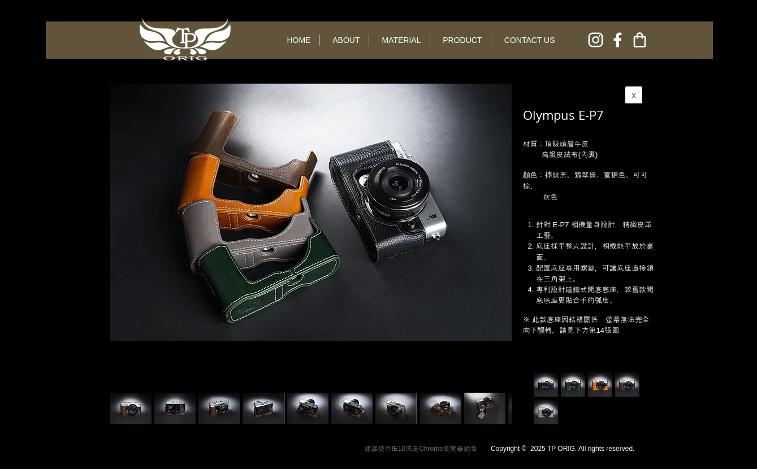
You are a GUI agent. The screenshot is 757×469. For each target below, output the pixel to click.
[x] (633, 94)
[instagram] (595, 40)
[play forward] (497, 408)
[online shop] (640, 40)
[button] (175, 408)
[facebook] (618, 40)
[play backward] (124, 408)
